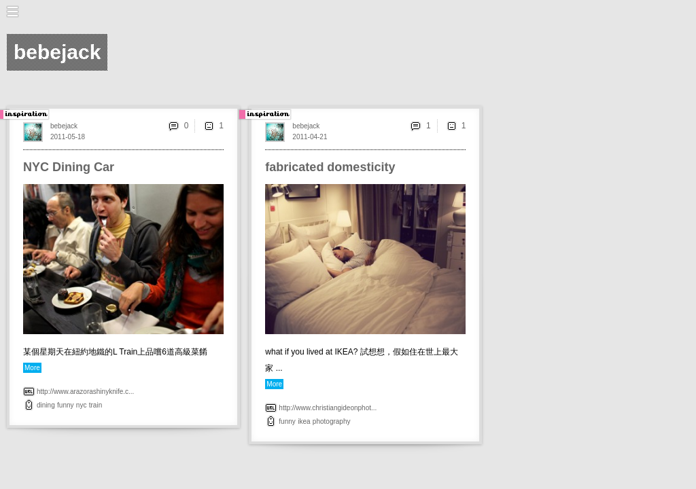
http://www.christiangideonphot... (328, 408)
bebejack (63, 126)
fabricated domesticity (330, 167)
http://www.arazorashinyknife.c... (85, 391)
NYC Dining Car (68, 167)
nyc (81, 405)
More (32, 368)
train (95, 405)
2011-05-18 (67, 137)
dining (46, 405)
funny (65, 405)
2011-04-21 (309, 137)
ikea (304, 421)
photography (332, 421)
